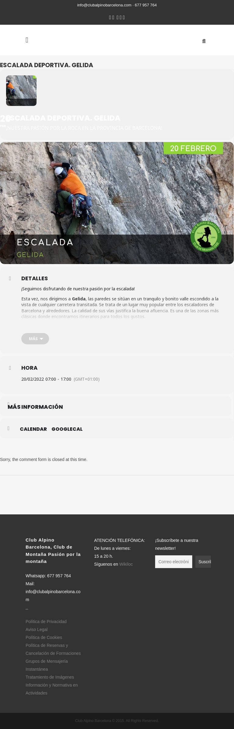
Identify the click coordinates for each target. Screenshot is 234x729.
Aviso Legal (37, 629)
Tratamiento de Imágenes (50, 677)
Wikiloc (126, 564)
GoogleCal (67, 429)
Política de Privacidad (46, 621)
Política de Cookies (44, 637)
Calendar (33, 429)
